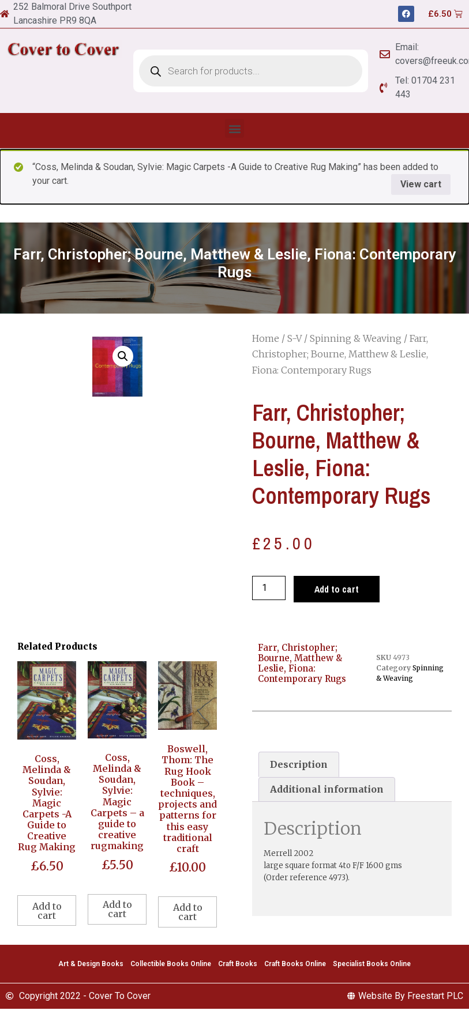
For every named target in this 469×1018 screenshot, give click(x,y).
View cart (420, 184)
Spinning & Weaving (356, 338)
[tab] (298, 764)
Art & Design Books (90, 964)
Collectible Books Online (170, 964)
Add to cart (336, 589)
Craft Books (237, 964)
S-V (294, 338)
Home (265, 338)
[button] (234, 128)
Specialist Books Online (372, 964)
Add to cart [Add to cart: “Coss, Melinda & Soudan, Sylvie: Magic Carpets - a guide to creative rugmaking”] (117, 909)
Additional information (327, 789)
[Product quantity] (269, 588)
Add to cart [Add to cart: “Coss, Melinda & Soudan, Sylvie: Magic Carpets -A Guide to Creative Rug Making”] (47, 910)
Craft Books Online (295, 964)
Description (299, 764)
